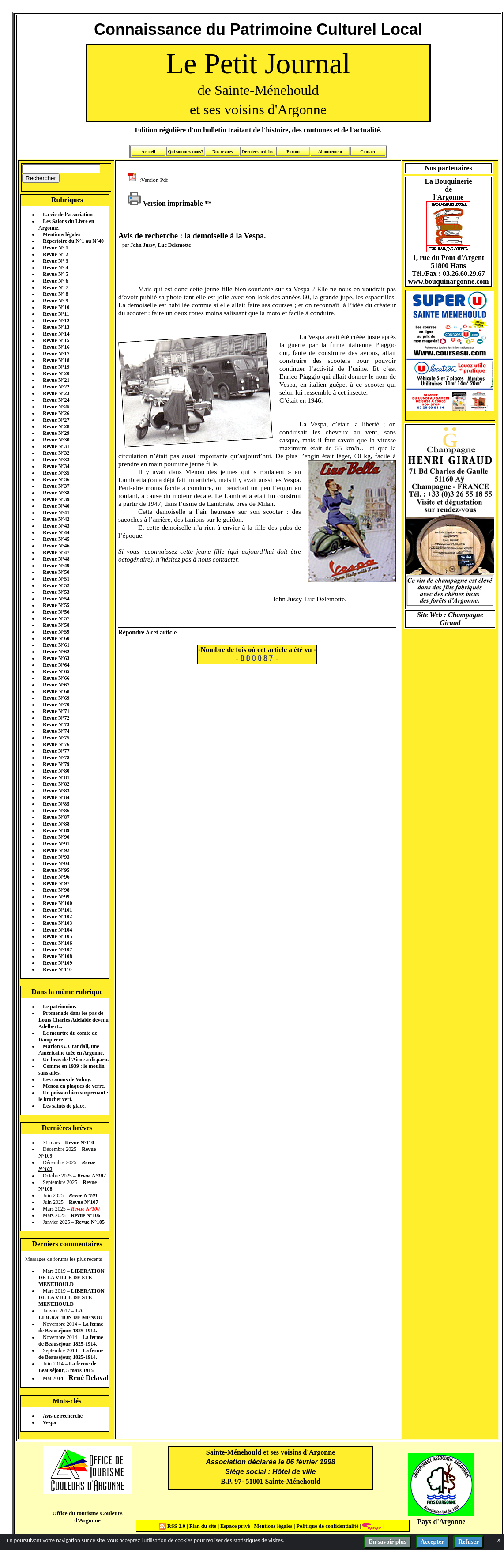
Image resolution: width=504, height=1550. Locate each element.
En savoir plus (387, 1542)
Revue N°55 (56, 605)
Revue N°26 (56, 413)
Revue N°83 (56, 791)
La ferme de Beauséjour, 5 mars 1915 (67, 1367)
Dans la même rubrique (66, 992)
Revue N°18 (56, 360)
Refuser (468, 1542)
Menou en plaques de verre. (74, 1086)
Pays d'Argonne (441, 1521)
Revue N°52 (56, 585)
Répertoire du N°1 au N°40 (73, 241)
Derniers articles (257, 151)
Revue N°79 (56, 764)
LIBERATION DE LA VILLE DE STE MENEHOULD (71, 1277)
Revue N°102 (57, 916)
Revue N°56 (56, 612)
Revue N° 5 (55, 274)
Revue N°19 (56, 367)
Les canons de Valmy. (67, 1079)
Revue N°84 (56, 797)
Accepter (432, 1542)
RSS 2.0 (173, 1526)
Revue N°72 (56, 718)
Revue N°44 (56, 532)
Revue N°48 (56, 559)
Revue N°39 (56, 499)
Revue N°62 (56, 652)
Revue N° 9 (55, 301)
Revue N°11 (56, 314)
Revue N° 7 (55, 287)
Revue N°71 (56, 711)
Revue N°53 (56, 592)
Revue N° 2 (55, 254)
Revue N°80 (56, 771)
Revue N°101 (57, 910)
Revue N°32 (56, 453)
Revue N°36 (56, 479)
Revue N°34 (56, 466)
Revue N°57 (56, 618)
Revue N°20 (56, 373)
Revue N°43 (56, 526)
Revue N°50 (56, 572)
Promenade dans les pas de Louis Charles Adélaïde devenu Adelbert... (73, 1020)
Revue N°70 (56, 704)
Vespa (49, 1422)
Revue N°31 (56, 446)
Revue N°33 (56, 459)
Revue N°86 (56, 810)
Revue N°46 (56, 546)
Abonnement (330, 151)
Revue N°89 (56, 830)
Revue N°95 (56, 870)
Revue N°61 (56, 645)
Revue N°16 (56, 347)
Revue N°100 (57, 903)
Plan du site (203, 1526)
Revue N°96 (56, 877)
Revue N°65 (56, 671)
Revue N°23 (56, 393)
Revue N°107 (57, 950)
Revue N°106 (57, 943)
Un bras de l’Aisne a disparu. (76, 1059)
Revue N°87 (56, 817)
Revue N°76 (56, 744)
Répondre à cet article (147, 632)
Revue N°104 (57, 930)
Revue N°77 (56, 751)
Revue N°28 (56, 426)
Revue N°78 (56, 757)
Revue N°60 (56, 638)
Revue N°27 (56, 420)
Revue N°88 (56, 824)
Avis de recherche (63, 1416)
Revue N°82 (56, 784)
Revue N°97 (56, 883)
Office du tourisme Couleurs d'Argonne (87, 1517)
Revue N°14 (56, 334)
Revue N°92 (56, 850)
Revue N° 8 (55, 294)
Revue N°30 (56, 440)
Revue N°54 (56, 599)
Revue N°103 (57, 923)
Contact (367, 151)
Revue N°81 (56, 777)
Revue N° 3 (55, 261)
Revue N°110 (57, 969)
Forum (292, 151)
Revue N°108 (57, 956)
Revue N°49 (56, 565)
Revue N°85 (56, 804)
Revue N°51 (56, 579)
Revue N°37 (56, 486)
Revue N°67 (56, 685)
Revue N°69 (56, 698)
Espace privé (234, 1526)
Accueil (148, 151)
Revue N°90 (56, 837)
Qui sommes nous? (185, 151)
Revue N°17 (56, 354)
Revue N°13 (56, 327)
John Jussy (142, 245)
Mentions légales (61, 234)
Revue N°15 (56, 340)
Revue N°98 (56, 890)
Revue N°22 (56, 387)
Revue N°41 (56, 512)
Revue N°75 (56, 738)
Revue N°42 (56, 519)
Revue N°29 (56, 433)
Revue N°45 (56, 539)
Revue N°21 (56, 380)
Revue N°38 (56, 493)
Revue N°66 (56, 678)
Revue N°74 (56, 731)
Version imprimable (165, 203)
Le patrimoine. (59, 1006)
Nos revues (222, 151)
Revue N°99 (56, 897)
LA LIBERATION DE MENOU (70, 1314)
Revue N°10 (56, 307)
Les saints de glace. (64, 1106)
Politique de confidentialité (326, 1526)
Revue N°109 (57, 963)
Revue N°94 (56, 863)
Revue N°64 (56, 665)
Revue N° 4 (55, 267)
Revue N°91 (56, 844)
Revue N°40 (56, 506)
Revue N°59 (56, 632)
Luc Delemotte (174, 245)
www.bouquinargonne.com (448, 281)
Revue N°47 (56, 552)
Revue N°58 (56, 625)
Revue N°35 (56, 473)
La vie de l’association (68, 214)
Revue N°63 (56, 658)
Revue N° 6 (55, 281)
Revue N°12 (56, 320)
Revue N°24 (56, 400)
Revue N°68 (56, 691)
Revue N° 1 (55, 248)
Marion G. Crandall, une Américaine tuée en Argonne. (71, 1049)
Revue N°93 (56, 857)
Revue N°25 (56, 407)
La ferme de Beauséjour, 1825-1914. (70, 1327)
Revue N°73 (56, 724)
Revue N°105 (57, 936)
